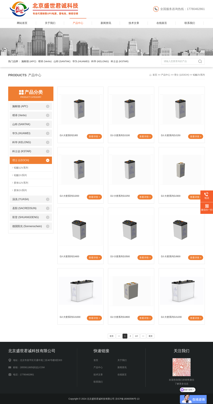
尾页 (151, 336)
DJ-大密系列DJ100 (120, 135)
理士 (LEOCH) (181, 74)
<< (119, 336)
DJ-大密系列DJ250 (120, 196)
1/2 (136, 336)
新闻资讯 (106, 23)
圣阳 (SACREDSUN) (24, 208)
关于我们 (50, 23)
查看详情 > (94, 136)
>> (143, 336)
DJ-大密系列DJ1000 (70, 317)
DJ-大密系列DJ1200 (171, 317)
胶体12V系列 (21, 182)
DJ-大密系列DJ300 (170, 196)
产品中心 (78, 23)
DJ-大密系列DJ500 (120, 256)
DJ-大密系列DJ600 (170, 256)
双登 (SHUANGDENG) (25, 217)
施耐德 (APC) (28, 61)
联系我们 (189, 23)
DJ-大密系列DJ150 (170, 135)
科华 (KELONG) (100, 61)
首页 (155, 74)
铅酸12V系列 (21, 167)
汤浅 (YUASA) (20, 199)
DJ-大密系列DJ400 (69, 256)
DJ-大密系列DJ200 (69, 196)
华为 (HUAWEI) (80, 61)
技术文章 (134, 23)
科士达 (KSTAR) (119, 61)
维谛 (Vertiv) (45, 61)
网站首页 (22, 23)
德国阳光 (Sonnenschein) (27, 226)
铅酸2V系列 (199, 74)
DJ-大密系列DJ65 (69, 135)
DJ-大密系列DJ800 (120, 317)
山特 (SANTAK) (62, 61)
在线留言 (161, 23)
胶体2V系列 (20, 190)
